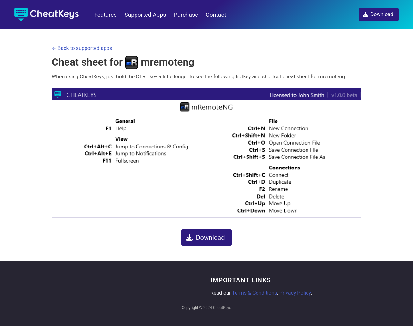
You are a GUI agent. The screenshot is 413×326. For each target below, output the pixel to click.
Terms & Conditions (254, 293)
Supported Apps (145, 14)
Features (105, 14)
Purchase (186, 14)
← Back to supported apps (82, 48)
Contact (216, 14)
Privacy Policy (295, 293)
